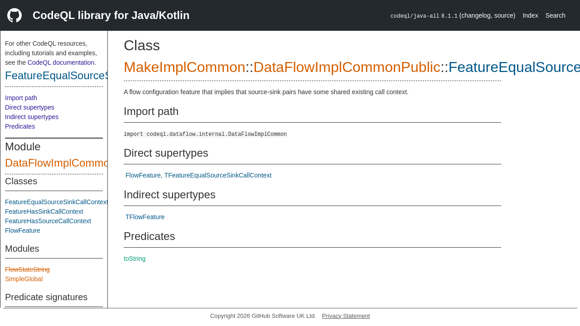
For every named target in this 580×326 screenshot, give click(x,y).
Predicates (20, 126)
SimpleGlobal (24, 279)
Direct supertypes (29, 107)
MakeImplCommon (185, 67)
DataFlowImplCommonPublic (75, 163)
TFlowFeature (145, 217)
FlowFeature (22, 230)
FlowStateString (27, 269)
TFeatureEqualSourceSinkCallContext (218, 175)
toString (134, 258)
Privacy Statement (346, 315)
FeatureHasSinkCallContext (44, 211)
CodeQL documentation (61, 62)
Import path (21, 97)
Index (530, 15)
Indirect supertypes (31, 116)
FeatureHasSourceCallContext (48, 221)
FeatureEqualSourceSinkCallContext (93, 75)
